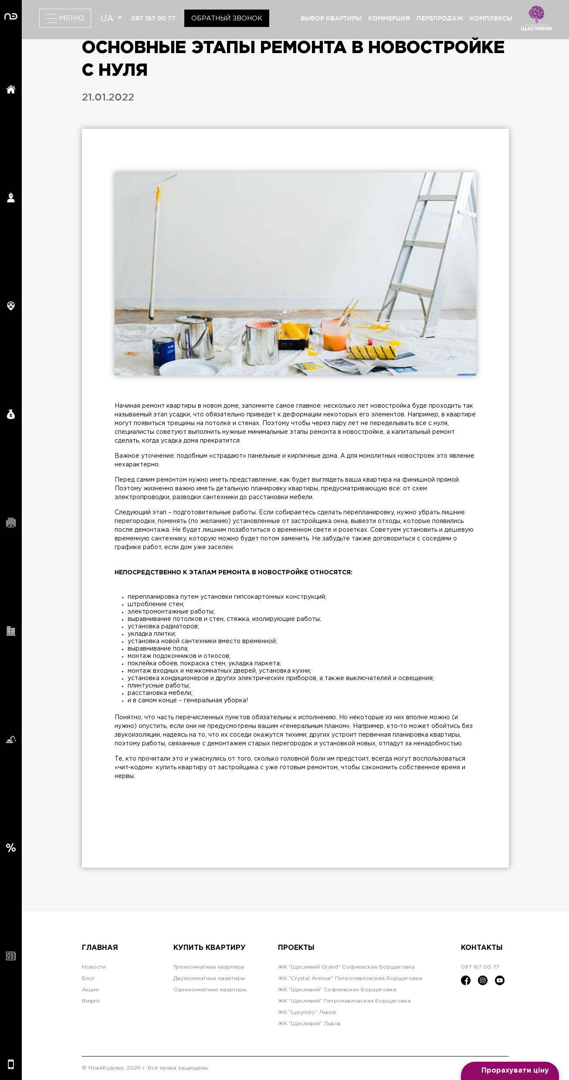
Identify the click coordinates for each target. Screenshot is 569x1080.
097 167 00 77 (153, 18)
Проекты (296, 948)
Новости (94, 967)
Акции (90, 989)
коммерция (389, 18)
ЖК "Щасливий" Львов (309, 1023)
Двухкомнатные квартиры (209, 978)
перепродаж (440, 18)
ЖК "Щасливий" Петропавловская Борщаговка (344, 1001)
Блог (88, 978)
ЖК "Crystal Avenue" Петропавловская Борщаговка (350, 978)
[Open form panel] (510, 1071)
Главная (100, 948)
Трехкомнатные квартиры (208, 967)
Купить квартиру (209, 948)
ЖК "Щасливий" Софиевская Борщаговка (337, 989)
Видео (91, 1001)
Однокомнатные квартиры (210, 989)
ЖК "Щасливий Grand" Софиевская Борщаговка (346, 967)
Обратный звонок (226, 18)
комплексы (491, 18)
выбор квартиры (331, 18)
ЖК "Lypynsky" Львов (307, 1012)
